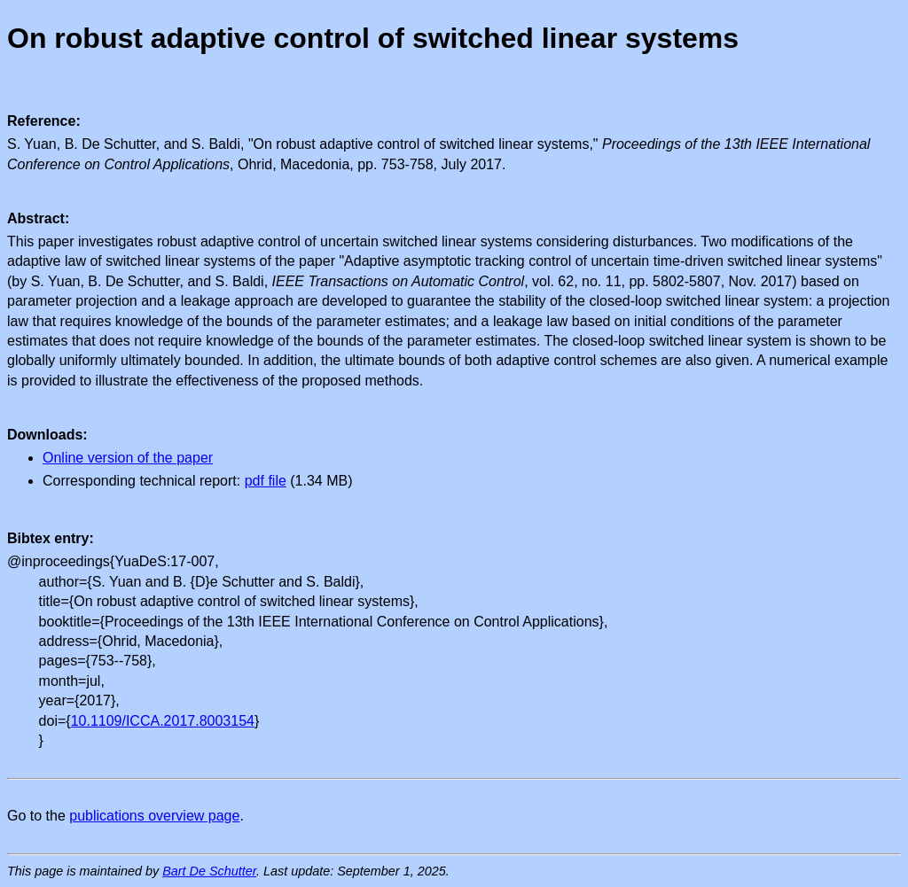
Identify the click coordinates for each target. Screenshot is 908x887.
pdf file (265, 480)
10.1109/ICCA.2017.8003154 (162, 720)
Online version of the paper (128, 457)
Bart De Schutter (209, 871)
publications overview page (154, 815)
